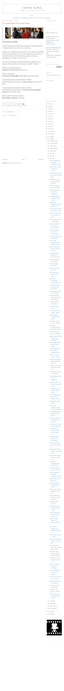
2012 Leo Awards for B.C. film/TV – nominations (54, 566)
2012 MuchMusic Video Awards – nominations (55, 378)
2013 (49, 136)
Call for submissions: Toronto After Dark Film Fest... (54, 248)
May (51, 158)
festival (20, 105)
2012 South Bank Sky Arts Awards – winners (54, 572)
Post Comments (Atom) (15, 163)
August (52, 151)
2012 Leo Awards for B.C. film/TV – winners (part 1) (54, 231)
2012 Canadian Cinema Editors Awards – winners (55, 344)
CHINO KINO (32, 7)
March (51, 603)
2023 (49, 111)
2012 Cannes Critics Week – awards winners (54, 274)
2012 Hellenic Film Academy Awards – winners (54, 508)
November (52, 143)
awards (9, 105)
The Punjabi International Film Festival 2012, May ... (55, 327)
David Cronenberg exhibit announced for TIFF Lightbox (55, 297)
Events (35, 18)
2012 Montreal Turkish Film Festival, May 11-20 (55, 457)
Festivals (41, 18)
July (51, 153)
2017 (49, 126)
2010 (49, 614)
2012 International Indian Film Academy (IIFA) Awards (55, 547)
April (51, 601)
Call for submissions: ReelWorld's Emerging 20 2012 (54, 350)
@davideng (53, 57)
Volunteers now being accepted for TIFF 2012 (54, 491)
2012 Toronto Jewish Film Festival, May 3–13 (54, 559)
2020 (49, 119)
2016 (49, 129)
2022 (49, 114)
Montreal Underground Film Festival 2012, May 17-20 (55, 361)
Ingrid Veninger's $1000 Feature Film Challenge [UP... (55, 338)
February (52, 606)
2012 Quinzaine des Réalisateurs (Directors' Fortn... (54, 255)
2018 (49, 124)
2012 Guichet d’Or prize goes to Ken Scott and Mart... (55, 175)
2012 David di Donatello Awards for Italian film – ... (55, 541)
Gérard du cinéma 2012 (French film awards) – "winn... (55, 384)
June (51, 156)
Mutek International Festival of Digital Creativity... (54, 181)
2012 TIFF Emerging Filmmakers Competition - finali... (55, 162)
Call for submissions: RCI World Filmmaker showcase (55, 474)
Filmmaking (24, 18)
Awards (30, 18)
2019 (49, 121)
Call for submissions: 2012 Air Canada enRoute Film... (54, 514)
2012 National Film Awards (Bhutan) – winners (54, 484)
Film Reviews (16, 18)
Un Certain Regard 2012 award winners (16, 23)
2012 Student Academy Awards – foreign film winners (55, 451)
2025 (49, 106)
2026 (49, 104)
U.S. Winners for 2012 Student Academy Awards (55, 390)
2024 (49, 109)
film (25, 105)
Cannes (15, 105)
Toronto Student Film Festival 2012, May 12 (54, 444)
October (52, 146)
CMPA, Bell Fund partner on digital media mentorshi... (54, 553)
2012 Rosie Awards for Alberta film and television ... (55, 419)
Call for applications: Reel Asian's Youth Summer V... (54, 497)
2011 (49, 611)
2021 (49, 116)
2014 (49, 134)
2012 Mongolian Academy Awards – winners (54, 316)
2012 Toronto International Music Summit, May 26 (55, 242)
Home (23, 159)
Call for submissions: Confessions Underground (54, 191)
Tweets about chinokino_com (53, 75)
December (52, 141)
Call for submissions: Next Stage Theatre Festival (54, 596)
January (52, 608)
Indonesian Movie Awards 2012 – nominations (53, 438)
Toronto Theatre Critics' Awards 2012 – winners (55, 168)
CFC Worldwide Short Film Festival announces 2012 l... (54, 396)
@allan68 (53, 44)
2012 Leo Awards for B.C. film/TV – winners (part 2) (54, 225)
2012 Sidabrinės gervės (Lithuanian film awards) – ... (55, 413)
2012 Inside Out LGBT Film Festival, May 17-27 (55, 367)
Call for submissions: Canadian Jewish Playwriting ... (54, 286)
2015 (49, 131)
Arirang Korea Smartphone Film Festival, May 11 (54, 463)
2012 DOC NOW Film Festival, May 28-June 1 (55, 215)
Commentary (48, 18)
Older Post (41, 159)
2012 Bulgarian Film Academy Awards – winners (54, 198)
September (52, 148)
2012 (49, 139)
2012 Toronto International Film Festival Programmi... (55, 407)
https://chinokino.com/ (52, 32)
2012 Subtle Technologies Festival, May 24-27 (55, 280)
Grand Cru (58, 55)
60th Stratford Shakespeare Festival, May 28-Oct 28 (55, 204)
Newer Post (5, 159)
